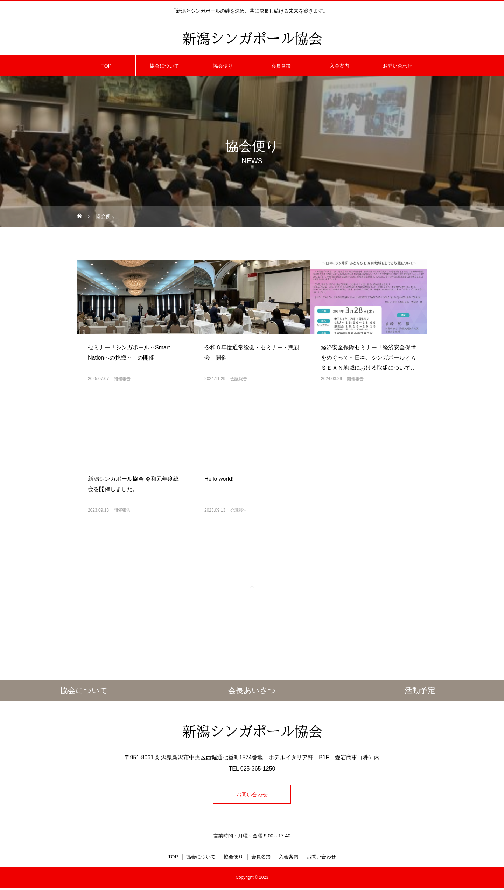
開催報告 (122, 378)
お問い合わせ (397, 66)
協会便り (223, 66)
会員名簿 (281, 66)
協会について (164, 66)
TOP (106, 66)
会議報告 (238, 378)
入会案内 (339, 66)
